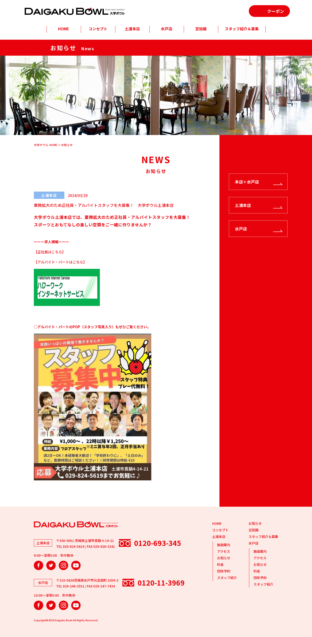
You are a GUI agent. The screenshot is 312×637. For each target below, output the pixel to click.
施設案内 (223, 544)
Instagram (63, 565)
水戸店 (166, 28)
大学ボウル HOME (46, 145)
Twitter (51, 565)
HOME (63, 28)
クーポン (275, 11)
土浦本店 (132, 28)
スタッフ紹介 (227, 577)
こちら (56, 251)
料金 (220, 564)
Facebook (38, 565)
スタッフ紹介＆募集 (242, 28)
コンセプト (98, 28)
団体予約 (223, 571)
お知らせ (223, 558)
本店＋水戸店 (247, 182)
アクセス (223, 551)
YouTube (76, 565)
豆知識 (201, 28)
